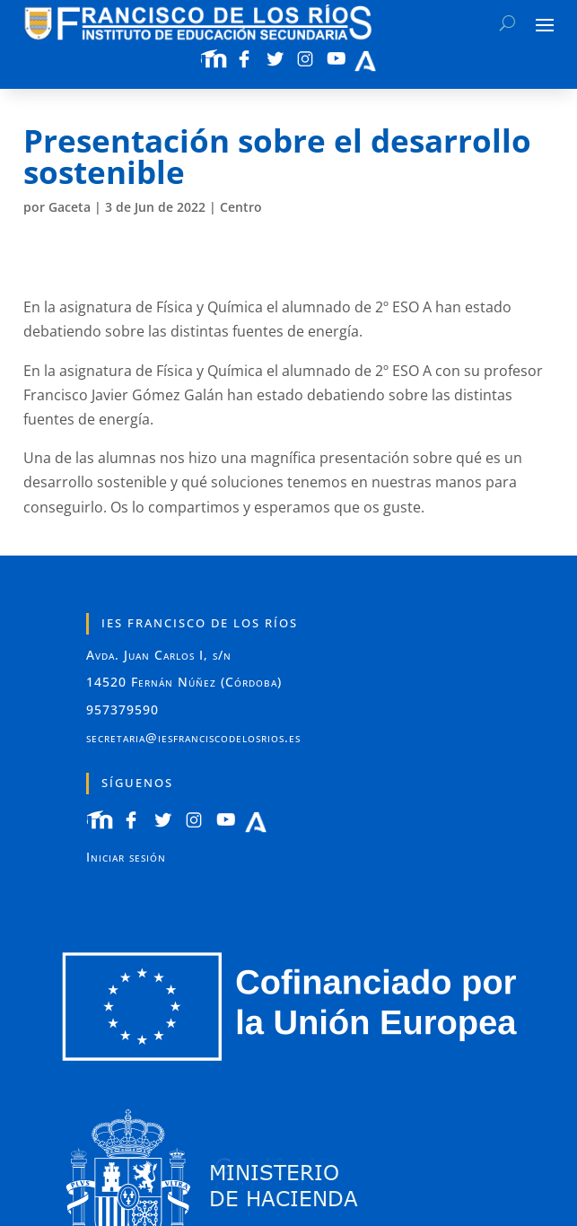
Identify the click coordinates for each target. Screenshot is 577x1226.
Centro (241, 206)
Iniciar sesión (126, 856)
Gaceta (69, 206)
